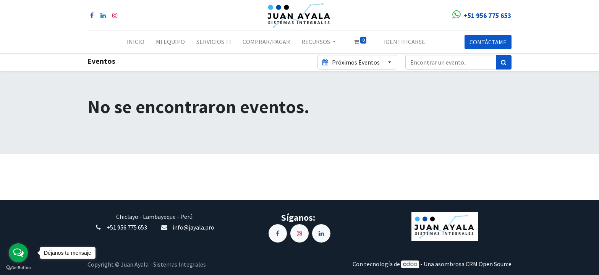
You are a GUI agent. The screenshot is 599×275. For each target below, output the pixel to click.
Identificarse (404, 41)
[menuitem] (135, 42)
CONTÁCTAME (488, 42)
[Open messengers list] (18, 252)
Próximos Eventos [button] (351, 62)
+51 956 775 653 (127, 227)
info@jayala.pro (193, 227)
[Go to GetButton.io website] (18, 267)
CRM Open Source (489, 264)
